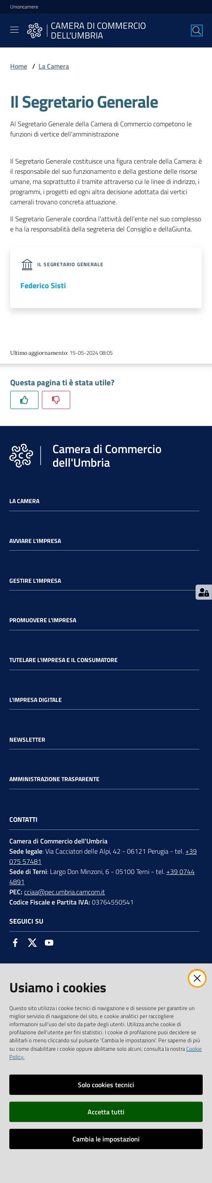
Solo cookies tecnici (106, 1085)
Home (18, 66)
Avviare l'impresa (35, 540)
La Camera (54, 66)
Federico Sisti (43, 285)
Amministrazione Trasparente (54, 779)
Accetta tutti (106, 1112)
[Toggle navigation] (14, 30)
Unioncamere (24, 7)
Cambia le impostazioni (106, 1139)
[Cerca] (197, 30)
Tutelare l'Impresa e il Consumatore (63, 660)
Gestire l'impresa (35, 580)
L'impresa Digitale (35, 699)
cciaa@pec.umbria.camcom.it (64, 892)
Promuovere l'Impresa (42, 620)
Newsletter (27, 739)
